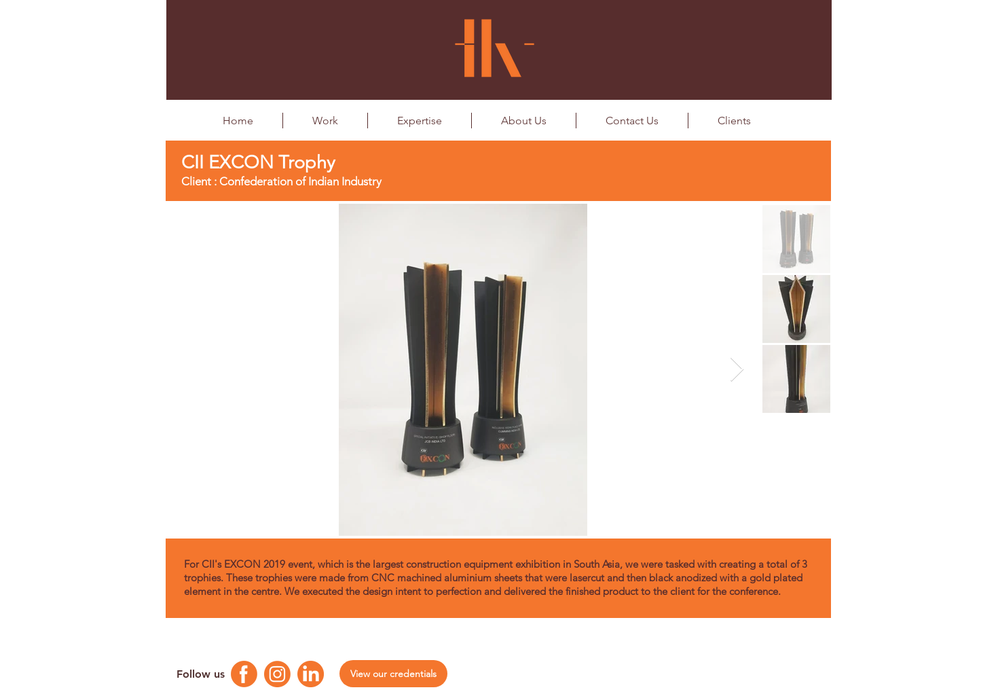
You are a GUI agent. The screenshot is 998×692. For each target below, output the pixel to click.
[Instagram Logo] (277, 674)
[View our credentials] (393, 673)
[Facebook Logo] (244, 674)
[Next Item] (737, 370)
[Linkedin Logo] (310, 674)
